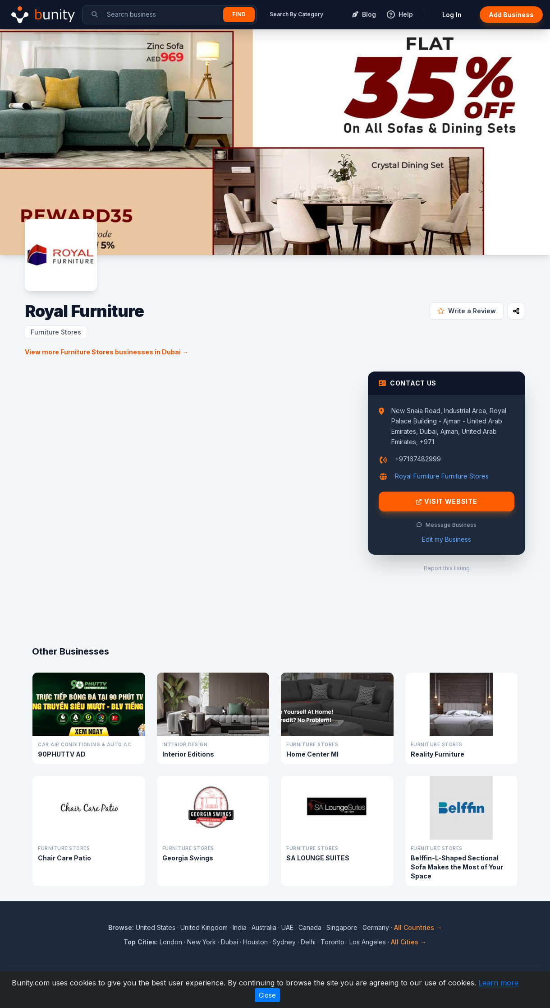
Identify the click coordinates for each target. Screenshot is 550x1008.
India (240, 927)
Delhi (308, 942)
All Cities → (408, 942)
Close (267, 995)
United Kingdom (204, 927)
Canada (309, 927)
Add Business (511, 15)
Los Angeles (367, 942)
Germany (375, 927)
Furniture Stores (56, 332)
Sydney (284, 942)
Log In (452, 15)
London (171, 942)
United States (155, 927)
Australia (264, 927)
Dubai (229, 942)
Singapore (342, 927)
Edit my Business (446, 539)
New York (201, 942)
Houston (255, 942)
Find (239, 14)
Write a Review (466, 311)
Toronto (332, 942)
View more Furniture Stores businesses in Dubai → (106, 352)
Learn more (498, 982)
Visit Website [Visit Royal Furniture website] (446, 501)
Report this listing (447, 568)
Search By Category (296, 14)
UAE (287, 927)
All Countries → (418, 927)
